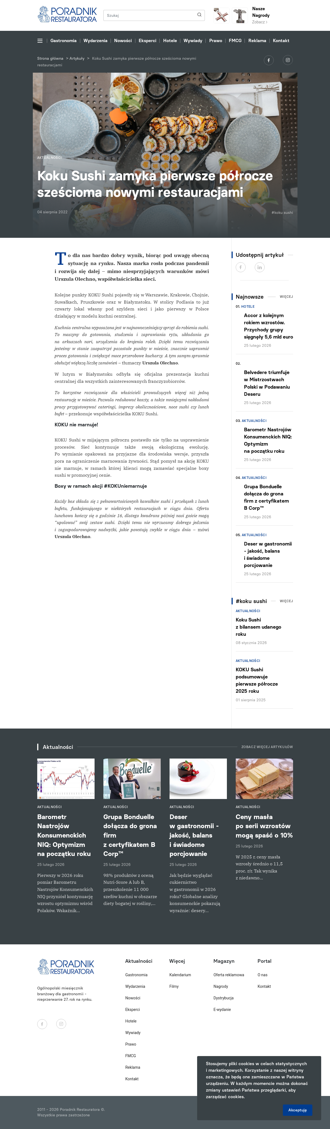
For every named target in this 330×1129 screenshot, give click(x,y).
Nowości (123, 40)
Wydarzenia (96, 40)
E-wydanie (222, 1009)
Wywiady (193, 40)
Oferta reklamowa (228, 975)
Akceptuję (297, 1110)
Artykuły (76, 58)
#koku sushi (282, 212)
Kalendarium (180, 975)
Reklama (257, 40)
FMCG (235, 40)
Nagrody (220, 986)
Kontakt (281, 40)
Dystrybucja (223, 998)
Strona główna (50, 58)
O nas (262, 975)
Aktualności (254, 421)
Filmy (173, 986)
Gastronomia (63, 40)
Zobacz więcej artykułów (267, 747)
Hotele (170, 40)
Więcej (286, 297)
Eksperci (147, 40)
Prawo (215, 40)
